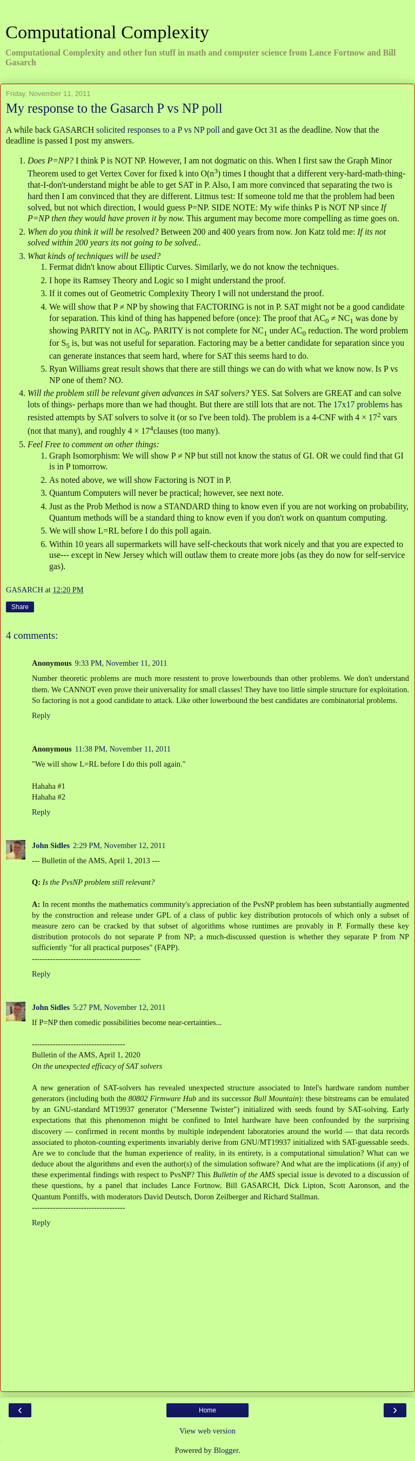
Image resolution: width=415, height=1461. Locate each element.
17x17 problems (361, 404)
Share (20, 607)
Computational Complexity (107, 32)
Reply (41, 715)
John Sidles (51, 845)
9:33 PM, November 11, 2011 (121, 663)
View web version (207, 1430)
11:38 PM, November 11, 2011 (123, 749)
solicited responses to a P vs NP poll (158, 129)
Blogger (225, 1450)
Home (207, 1410)
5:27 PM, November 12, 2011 (119, 1007)
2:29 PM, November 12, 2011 (119, 845)
